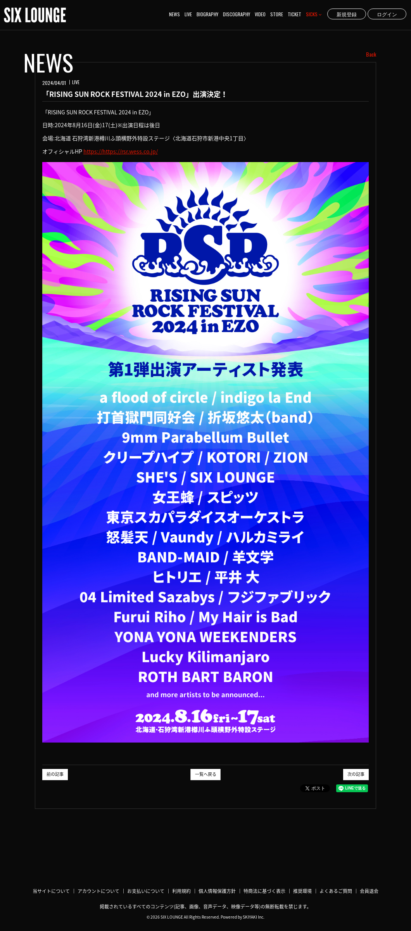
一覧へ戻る (205, 774)
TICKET (294, 14)
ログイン (387, 14)
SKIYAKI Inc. (253, 917)
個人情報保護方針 (217, 891)
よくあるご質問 (335, 891)
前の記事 (55, 774)
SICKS (314, 14)
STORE (276, 14)
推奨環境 (302, 891)
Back (371, 54)
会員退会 (369, 891)
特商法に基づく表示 (264, 891)
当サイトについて (51, 891)
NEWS (174, 14)
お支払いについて (145, 891)
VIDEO (260, 14)
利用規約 (181, 891)
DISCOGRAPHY (236, 14)
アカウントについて (98, 891)
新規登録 (347, 14)
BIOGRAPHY (207, 14)
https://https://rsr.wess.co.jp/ (120, 151)
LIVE (188, 14)
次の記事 (355, 774)
